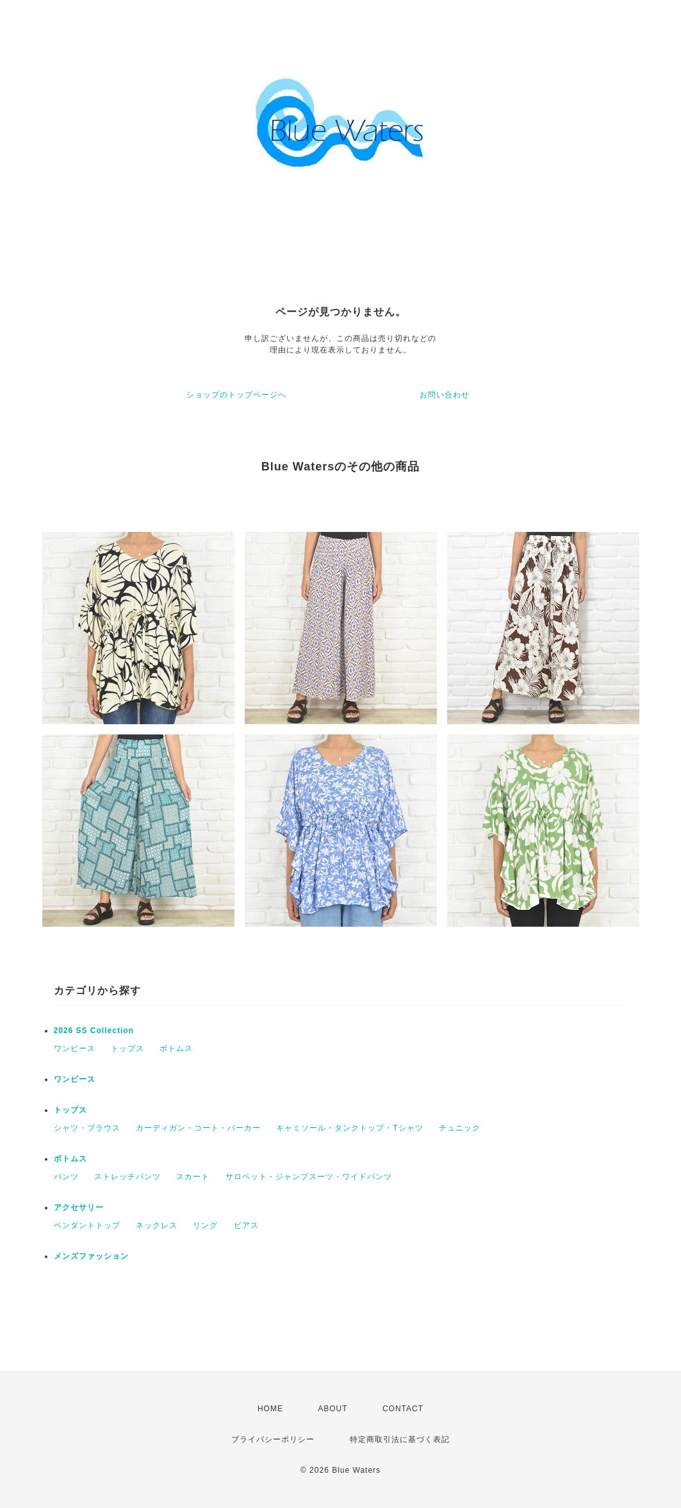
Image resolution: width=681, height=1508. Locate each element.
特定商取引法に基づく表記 (400, 1439)
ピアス (246, 1225)
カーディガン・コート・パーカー (198, 1127)
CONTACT (402, 1408)
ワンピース (74, 1048)
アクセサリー (79, 1207)
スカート (192, 1176)
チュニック (459, 1127)
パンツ (66, 1176)
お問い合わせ (445, 394)
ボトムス (176, 1048)
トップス (127, 1048)
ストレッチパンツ (127, 1176)
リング (205, 1225)
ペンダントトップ (87, 1225)
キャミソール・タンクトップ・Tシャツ (349, 1127)
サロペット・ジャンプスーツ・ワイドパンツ (309, 1176)
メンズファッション (91, 1256)
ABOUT (332, 1408)
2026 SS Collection (94, 1030)
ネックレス (156, 1225)
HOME (270, 1408)
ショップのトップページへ (236, 394)
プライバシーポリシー (273, 1439)
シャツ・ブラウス (87, 1127)
